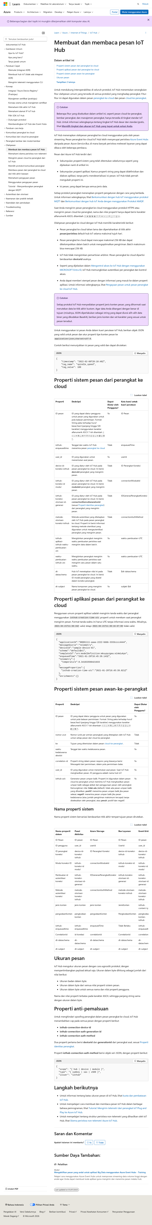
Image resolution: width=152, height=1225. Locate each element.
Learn (56, 32)
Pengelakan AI (10, 1211)
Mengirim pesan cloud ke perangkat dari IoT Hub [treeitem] (26, 159)
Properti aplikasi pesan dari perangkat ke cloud (78, 69)
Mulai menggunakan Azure (134, 12)
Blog (41, 1211)
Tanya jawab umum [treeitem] (17, 61)
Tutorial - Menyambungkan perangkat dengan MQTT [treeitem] (25, 188)
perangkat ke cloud (96, 448)
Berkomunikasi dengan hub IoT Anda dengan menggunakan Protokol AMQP (104, 201)
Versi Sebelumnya (28, 1211)
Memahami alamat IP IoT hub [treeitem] (21, 111)
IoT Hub (93, 32)
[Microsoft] (5, 4)
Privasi (72, 1211)
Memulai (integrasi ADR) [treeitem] (19, 70)
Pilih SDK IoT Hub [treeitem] (16, 115)
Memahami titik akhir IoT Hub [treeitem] (21, 107)
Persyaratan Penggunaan (123, 1211)
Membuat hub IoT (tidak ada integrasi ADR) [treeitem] (25, 76)
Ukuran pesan (63, 77)
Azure (65, 32)
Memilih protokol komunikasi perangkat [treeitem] (26, 165)
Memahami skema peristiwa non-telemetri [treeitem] (27, 153)
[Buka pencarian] (138, 4)
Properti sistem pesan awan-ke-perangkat (76, 73)
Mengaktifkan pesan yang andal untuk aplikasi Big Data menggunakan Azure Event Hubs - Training (100, 1172)
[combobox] (25, 39)
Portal (114, 12)
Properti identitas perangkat (91, 505)
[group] (101, 890)
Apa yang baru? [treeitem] (15, 57)
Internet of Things (79, 32)
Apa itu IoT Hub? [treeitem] (16, 53)
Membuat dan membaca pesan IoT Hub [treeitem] (26, 149)
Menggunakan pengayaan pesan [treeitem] (23, 182)
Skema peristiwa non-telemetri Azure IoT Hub (93, 1120)
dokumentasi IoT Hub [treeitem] (16, 44)
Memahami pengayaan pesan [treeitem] (21, 177)
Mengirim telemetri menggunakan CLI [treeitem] (25, 82)
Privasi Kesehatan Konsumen (94, 1211)
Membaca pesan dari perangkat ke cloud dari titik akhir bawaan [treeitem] (26, 172)
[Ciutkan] (43, 33)
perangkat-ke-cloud (104, 98)
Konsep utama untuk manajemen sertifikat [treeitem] (27, 102)
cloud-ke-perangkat (136, 98)
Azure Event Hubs (139, 139)
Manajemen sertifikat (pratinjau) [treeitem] (22, 98)
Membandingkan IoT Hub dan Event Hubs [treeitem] (27, 124)
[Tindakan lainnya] (145, 32)
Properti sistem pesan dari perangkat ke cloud (77, 65)
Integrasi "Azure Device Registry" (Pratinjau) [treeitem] (23, 92)
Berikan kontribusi (57, 1211)
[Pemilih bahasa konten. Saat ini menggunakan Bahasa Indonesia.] (14, 1204)
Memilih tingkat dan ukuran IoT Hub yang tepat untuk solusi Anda (97, 126)
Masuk (145, 3)
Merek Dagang (10, 1216)
